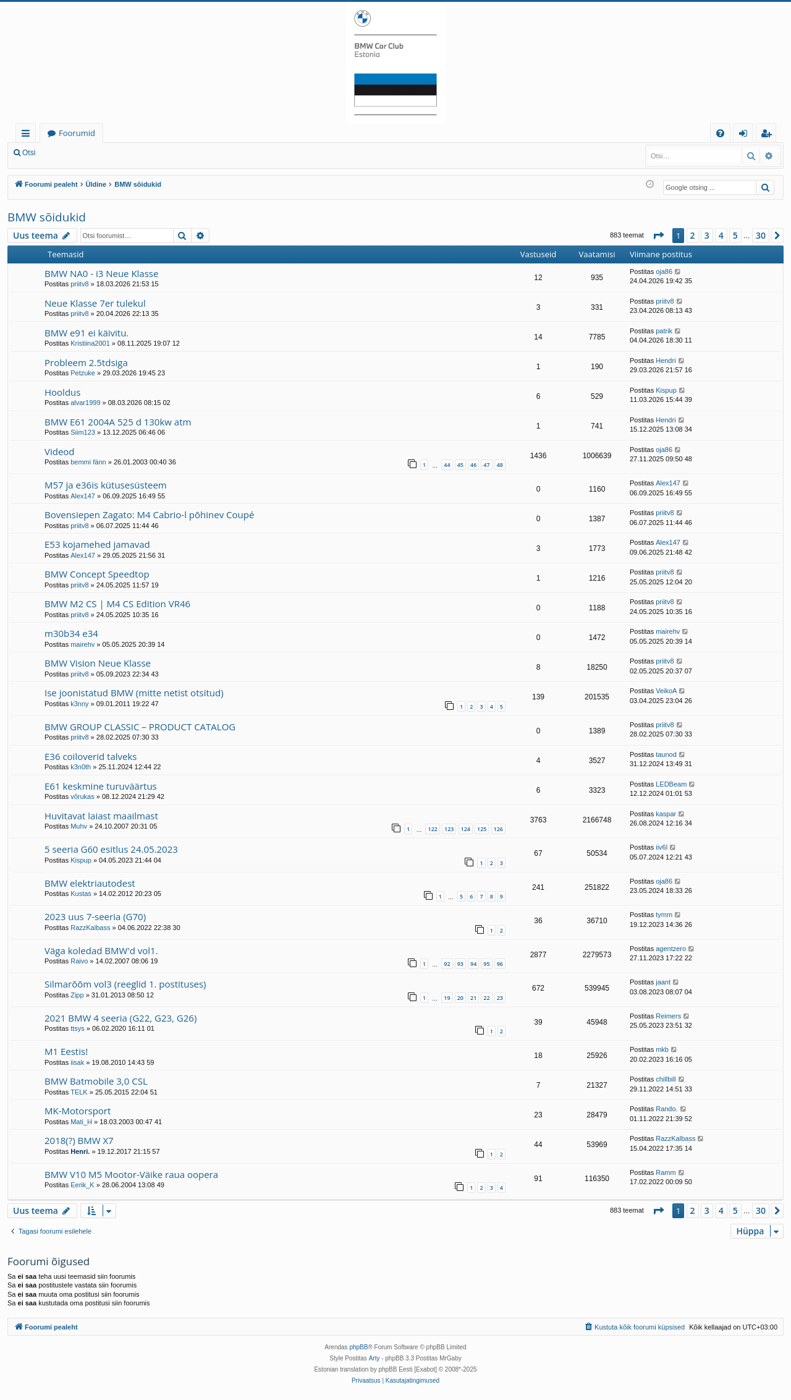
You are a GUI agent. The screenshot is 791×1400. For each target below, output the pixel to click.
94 (473, 964)
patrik (664, 331)
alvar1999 (85, 402)
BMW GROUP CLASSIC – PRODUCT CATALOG (139, 726)
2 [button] (692, 235)
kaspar (666, 813)
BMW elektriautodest (89, 883)
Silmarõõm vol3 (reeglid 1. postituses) (125, 984)
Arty (374, 1358)
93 (460, 964)
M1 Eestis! (66, 1051)
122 (432, 829)
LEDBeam (671, 784)
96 (500, 964)
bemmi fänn (88, 462)
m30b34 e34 (71, 633)
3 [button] (706, 235)
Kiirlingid (28, 135)
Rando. (666, 1108)
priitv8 (79, 284)
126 (498, 829)
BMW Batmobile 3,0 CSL (96, 1081)
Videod (59, 451)
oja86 (664, 271)
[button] (658, 235)
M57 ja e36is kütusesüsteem (105, 485)
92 (447, 964)
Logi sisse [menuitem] (745, 135)
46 (473, 465)
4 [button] (721, 235)
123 (449, 829)
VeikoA (666, 690)
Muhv (78, 826)
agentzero (671, 948)
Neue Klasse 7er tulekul (95, 303)
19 (447, 998)
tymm (664, 914)
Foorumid (77, 133)
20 (460, 998)
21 (473, 998)
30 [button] (761, 235)
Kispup (666, 390)
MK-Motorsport (77, 1110)
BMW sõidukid (46, 217)
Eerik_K (82, 1185)
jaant (663, 982)
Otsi (28, 152)
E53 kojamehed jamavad (97, 544)
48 (500, 465)
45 (460, 465)
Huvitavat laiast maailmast (101, 815)
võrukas (82, 796)
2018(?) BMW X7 (79, 1140)
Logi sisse (70, 152)
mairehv (82, 644)
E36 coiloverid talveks (90, 756)
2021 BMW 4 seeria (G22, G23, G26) (120, 1018)
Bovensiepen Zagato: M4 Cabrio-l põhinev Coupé (149, 514)
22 (486, 998)
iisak (77, 1062)
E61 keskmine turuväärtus (100, 786)
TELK (79, 1092)
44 (447, 465)
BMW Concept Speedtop (97, 574)
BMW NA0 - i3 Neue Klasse (101, 273)
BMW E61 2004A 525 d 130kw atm (117, 422)
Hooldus (62, 392)
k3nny (79, 703)
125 (481, 829)
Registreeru (123, 152)
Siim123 (82, 432)
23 (500, 998)
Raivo (79, 961)
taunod (666, 754)
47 (486, 465)
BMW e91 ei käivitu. (86, 333)
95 (486, 964)
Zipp (76, 995)
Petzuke (82, 373)
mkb (662, 1049)
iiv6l (661, 847)
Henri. (80, 1151)
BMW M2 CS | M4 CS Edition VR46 (117, 603)
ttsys (77, 1028)
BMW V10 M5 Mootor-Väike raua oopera (131, 1174)
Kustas (80, 893)
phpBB (358, 1347)
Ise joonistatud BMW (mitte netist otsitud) (134, 692)
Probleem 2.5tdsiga (86, 362)
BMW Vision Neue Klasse (97, 663)
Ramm (665, 1172)
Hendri (665, 360)
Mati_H (81, 1121)
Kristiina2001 (90, 343)
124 (465, 829)
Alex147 (82, 496)
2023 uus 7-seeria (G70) (95, 916)
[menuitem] (720, 133)
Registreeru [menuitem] (769, 135)
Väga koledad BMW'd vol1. (101, 950)
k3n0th (80, 766)
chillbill (665, 1079)
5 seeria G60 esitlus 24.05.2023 (111, 849)
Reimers (668, 1016)
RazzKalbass (90, 927)
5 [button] (735, 235)
